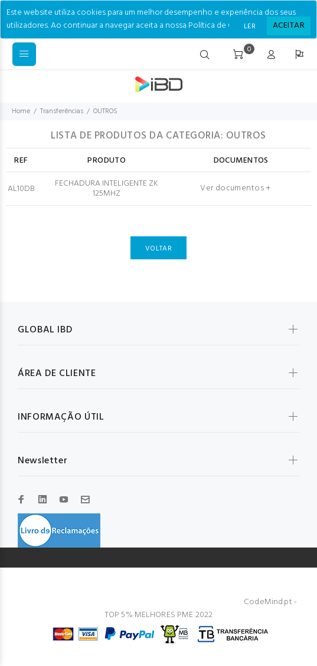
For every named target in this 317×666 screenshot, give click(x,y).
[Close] (289, 26)
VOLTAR (158, 249)
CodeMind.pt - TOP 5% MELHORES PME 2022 (200, 608)
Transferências (61, 111)
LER (250, 26)
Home (21, 111)
